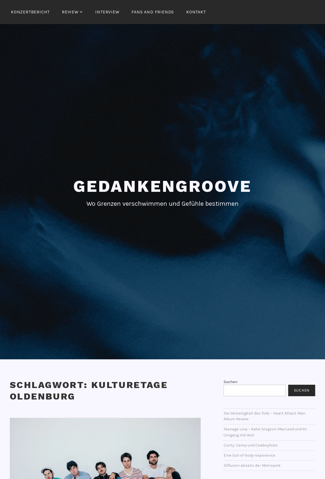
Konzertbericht (30, 11)
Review (70, 11)
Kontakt (196, 11)
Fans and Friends (152, 11)
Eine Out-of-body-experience (249, 455)
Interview (107, 11)
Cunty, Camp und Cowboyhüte (251, 445)
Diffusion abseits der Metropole (252, 465)
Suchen (230, 382)
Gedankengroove (162, 186)
